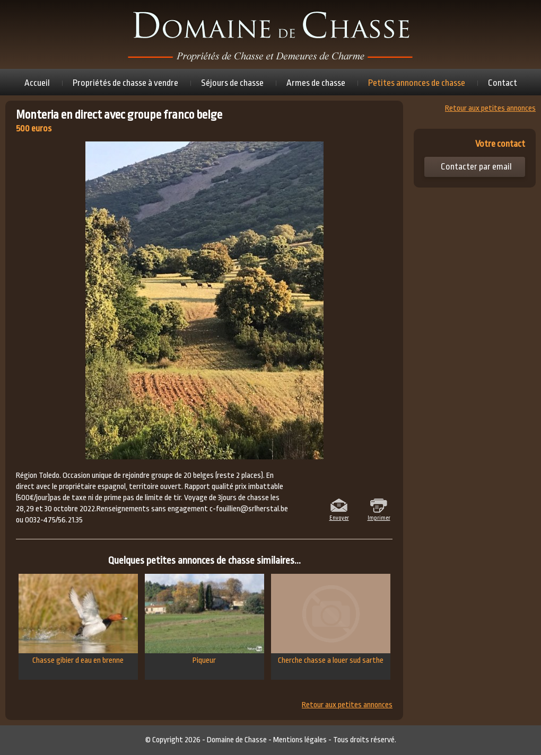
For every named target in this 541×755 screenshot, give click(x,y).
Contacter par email (476, 167)
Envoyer (339, 517)
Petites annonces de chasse (416, 83)
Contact (502, 83)
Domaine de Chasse (237, 739)
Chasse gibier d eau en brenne (78, 619)
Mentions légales (300, 739)
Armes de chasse (315, 83)
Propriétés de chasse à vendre (125, 83)
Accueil (37, 83)
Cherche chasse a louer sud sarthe (330, 619)
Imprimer (379, 517)
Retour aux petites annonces (347, 705)
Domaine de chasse (270, 34)
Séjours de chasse (232, 83)
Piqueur (204, 619)
